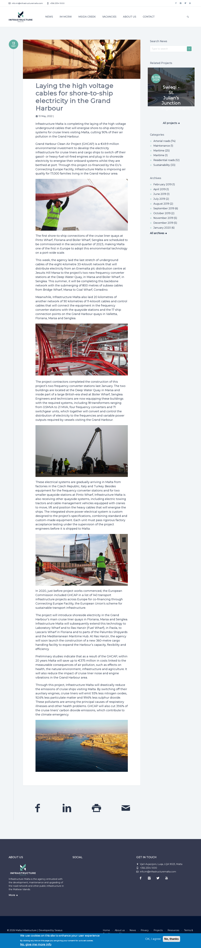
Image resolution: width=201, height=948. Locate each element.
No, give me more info (35, 944)
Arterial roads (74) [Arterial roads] (164, 141)
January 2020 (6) (164, 227)
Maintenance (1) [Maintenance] (163, 145)
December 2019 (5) (165, 222)
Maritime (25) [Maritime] (161, 150)
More (12, 895)
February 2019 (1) (164, 184)
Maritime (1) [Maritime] (160, 155)
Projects (158, 930)
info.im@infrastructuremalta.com (26, 3)
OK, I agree (153, 939)
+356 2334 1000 (56, 3)
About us (129, 16)
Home (106, 930)
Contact (149, 16)
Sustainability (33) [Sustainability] (164, 165)
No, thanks (171, 938)
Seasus (58, 930)
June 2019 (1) (161, 194)
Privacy (145, 930)
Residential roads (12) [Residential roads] (166, 160)
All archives (157, 233)
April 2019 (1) (161, 189)
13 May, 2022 (44, 116)
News (49, 16)
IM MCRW (66, 16)
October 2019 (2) (163, 213)
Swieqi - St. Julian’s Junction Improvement (175, 98)
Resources (173, 930)
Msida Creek (87, 16)
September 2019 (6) (165, 208)
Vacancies (109, 16)
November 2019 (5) (165, 218)
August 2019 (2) (163, 203)
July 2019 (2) (161, 198)
